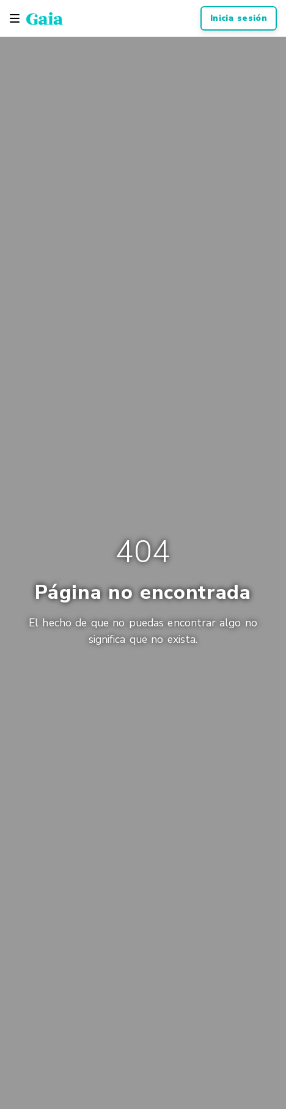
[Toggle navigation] (14, 18)
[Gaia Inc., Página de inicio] (44, 18)
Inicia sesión (238, 18)
